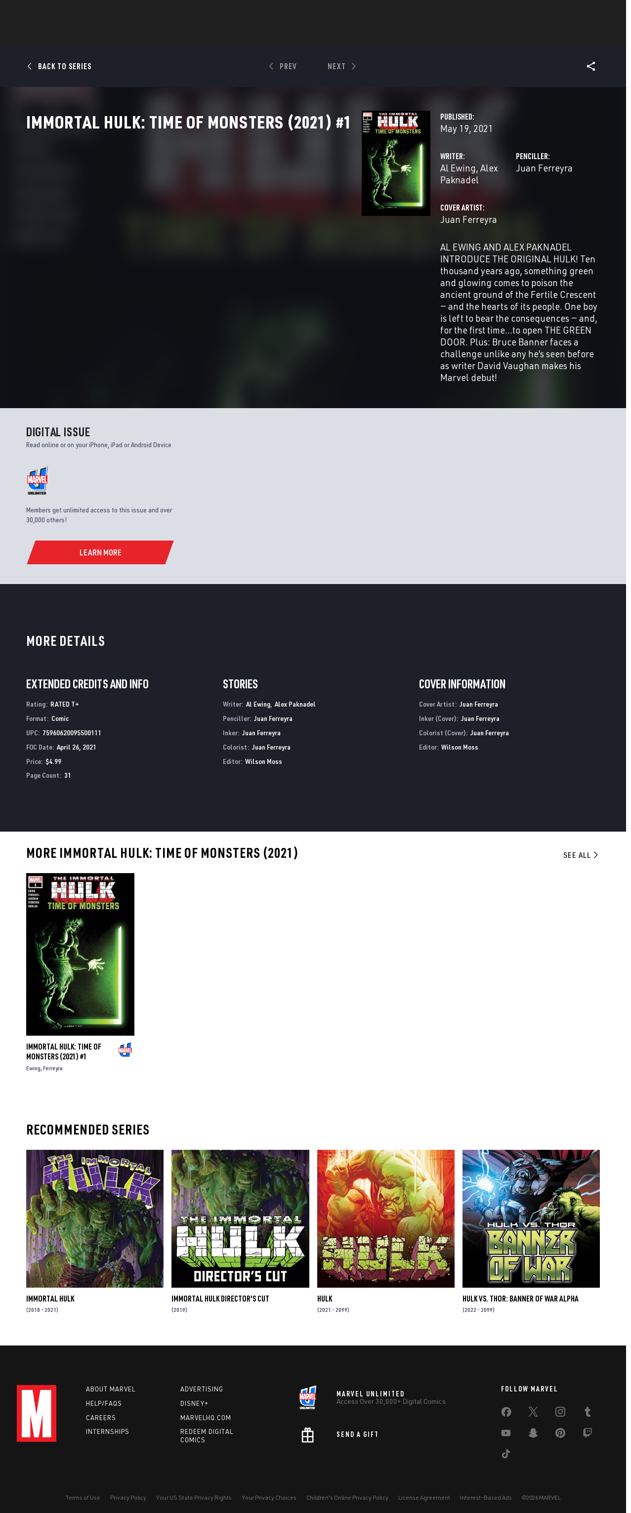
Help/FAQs (104, 1390)
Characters (251, 35)
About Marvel (110, 1377)
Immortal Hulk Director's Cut (220, 1286)
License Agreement (424, 1485)
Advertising (201, 1377)
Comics (203, 35)
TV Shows (380, 35)
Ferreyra (53, 1055)
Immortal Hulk (50, 1286)
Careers (101, 1405)
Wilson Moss (263, 748)
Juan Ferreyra (427, 211)
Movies (337, 35)
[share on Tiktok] (506, 1443)
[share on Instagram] (560, 1401)
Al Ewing (223, 211)
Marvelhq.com (205, 1405)
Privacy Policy (128, 1485)
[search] (597, 12)
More (460, 35)
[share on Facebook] (506, 1402)
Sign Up (85, 12)
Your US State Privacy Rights (194, 1485)
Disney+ (194, 1390)
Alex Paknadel (274, 211)
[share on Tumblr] (587, 1401)
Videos (423, 35)
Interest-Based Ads (486, 1485)
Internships (107, 1419)
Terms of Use (83, 1485)
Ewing (33, 1055)
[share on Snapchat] (533, 1423)
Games (298, 35)
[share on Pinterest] (560, 1423)
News (166, 35)
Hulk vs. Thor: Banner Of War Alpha (521, 1286)
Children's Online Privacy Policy (347, 1485)
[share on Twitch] (587, 1423)
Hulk (324, 1286)
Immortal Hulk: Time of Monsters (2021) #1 (63, 1039)
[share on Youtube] (506, 1423)
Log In (53, 12)
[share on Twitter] (533, 1401)
